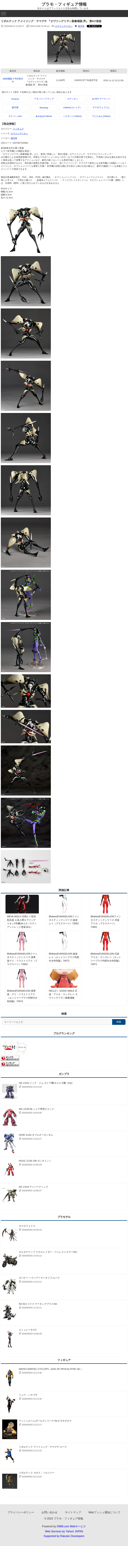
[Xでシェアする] (94, 26)
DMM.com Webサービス (71, 1526)
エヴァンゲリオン (64, 26)
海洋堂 (81, 26)
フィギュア (18, 129)
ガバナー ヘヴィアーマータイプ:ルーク (39, 1277)
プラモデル (64, 1217)
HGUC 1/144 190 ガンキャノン (35, 1160)
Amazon (15, 99)
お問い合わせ (50, 1512)
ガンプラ (64, 1074)
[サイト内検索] (57, 1022)
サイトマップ (73, 1512)
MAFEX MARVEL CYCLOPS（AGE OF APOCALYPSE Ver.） (51, 1369)
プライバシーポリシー (21, 1512)
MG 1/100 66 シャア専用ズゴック (36, 1109)
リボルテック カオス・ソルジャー (36, 1472)
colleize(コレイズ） (72, 107)
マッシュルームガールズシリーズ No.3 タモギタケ (45, 1420)
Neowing (44, 107)
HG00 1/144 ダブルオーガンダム (36, 1135)
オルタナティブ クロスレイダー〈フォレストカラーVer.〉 (49, 1252)
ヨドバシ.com (15, 116)
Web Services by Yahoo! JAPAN (64, 1531)
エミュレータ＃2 (27, 1329)
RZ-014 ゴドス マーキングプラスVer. (38, 1304)
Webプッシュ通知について (104, 1512)
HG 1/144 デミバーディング (33, 1186)
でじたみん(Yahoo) (101, 116)
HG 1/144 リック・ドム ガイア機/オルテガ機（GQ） (46, 1083)
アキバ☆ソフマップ (44, 99)
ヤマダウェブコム (101, 107)
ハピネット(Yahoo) (72, 116)
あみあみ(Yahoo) (44, 116)
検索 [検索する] (118, 1021)
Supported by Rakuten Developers (64, 1536)
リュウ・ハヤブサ (28, 1395)
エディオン (72, 99)
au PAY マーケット (101, 99)
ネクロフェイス (27, 1226)
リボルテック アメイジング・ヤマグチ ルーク (43, 1446)
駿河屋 (15, 107)
